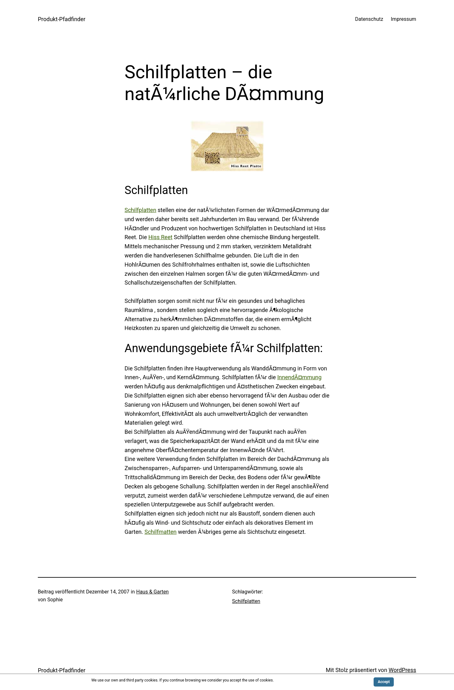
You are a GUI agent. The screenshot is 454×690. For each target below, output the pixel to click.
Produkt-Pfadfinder (61, 19)
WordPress (402, 670)
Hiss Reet (160, 237)
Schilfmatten (160, 531)
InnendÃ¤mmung (299, 377)
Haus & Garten (152, 592)
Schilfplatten (140, 210)
